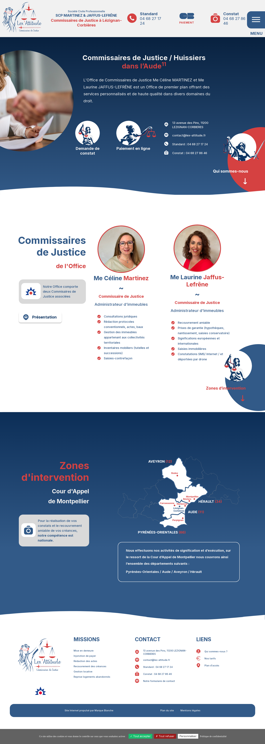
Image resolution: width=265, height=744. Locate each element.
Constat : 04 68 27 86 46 (189, 153)
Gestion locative (83, 671)
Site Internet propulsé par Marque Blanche (89, 710)
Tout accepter (140, 736)
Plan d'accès (211, 665)
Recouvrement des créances (90, 666)
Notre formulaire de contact (159, 681)
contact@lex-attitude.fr (189, 135)
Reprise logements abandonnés (92, 676)
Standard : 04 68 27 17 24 (190, 144)
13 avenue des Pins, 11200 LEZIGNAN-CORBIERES (190, 125)
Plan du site (167, 710)
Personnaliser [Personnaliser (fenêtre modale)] (188, 736)
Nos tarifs (210, 658)
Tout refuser (165, 736)
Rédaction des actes (85, 661)
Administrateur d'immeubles (121, 304)
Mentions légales (190, 710)
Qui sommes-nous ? (215, 651)
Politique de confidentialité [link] (213, 736)
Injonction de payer (85, 655)
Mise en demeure (84, 650)
